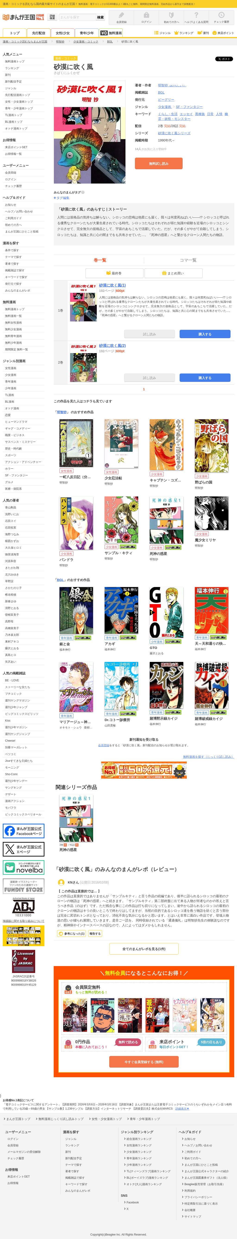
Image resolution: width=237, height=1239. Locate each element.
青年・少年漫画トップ (19, 108)
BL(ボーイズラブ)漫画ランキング (145, 1177)
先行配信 (38, 33)
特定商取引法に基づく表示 (199, 1203)
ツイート (226, 59)
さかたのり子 (13, 588)
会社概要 (188, 1210)
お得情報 (13, 1183)
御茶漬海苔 (12, 554)
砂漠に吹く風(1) (112, 285)
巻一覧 (100, 260)
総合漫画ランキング (137, 1139)
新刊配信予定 (13, 81)
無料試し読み (158, 163)
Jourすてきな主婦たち (19, 760)
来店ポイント (223, 33)
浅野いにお (12, 514)
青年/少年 (87, 33)
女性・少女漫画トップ (19, 101)
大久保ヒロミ (13, 547)
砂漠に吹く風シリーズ (174, 133)
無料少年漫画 (13, 342)
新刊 (202, 33)
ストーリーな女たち (17, 687)
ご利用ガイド (13, 218)
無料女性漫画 (13, 322)
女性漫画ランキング (137, 1145)
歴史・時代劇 (13, 448)
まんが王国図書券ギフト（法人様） (205, 1177)
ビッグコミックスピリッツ (21, 714)
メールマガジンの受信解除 (24, 1151)
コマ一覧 (188, 260)
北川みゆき (12, 574)
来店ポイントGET (16, 147)
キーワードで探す (16, 277)
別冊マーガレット (16, 747)
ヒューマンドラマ (16, 421)
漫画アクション (15, 801)
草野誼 (9, 581)
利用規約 (188, 1190)
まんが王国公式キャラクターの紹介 (205, 1171)
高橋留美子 (12, 628)
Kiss (7, 720)
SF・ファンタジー (16, 475)
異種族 (200, 114)
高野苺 (9, 621)
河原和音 (10, 561)
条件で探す (12, 250)
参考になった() (74, 933)
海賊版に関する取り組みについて (23, 921)
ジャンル (162, 33)
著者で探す (12, 263)
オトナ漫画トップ (16, 128)
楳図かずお (12, 541)
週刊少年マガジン (16, 727)
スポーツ (10, 455)
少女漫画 (10, 374)
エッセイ (186, 114)
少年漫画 (10, 388)
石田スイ (10, 521)
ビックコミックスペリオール (23, 814)
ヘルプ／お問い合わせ (19, 211)
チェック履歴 (13, 186)
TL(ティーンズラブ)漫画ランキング (147, 1171)
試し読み (149, 334)
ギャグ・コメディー (17, 428)
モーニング (12, 767)
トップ (14, 33)
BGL (60, 580)
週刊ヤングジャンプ (17, 734)
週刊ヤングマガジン (17, 700)
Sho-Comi (11, 774)
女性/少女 (63, 33)
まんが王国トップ (16, 1119)
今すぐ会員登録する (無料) (144, 1062)
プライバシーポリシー (196, 1197)
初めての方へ (13, 224)
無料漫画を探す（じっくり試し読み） (208, 757)
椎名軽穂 (10, 594)
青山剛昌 (10, 507)
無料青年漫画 (13, 336)
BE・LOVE (12, 680)
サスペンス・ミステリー (20, 442)
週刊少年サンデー (16, 781)
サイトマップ (191, 1216)
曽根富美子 (12, 614)
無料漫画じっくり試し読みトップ (59, 1119)
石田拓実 (10, 527)
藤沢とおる (12, 648)
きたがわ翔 (12, 567)
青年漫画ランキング (137, 1158)
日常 (210, 114)
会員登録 (10, 172)
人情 (219, 114)
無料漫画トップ (15, 61)
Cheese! (10, 740)
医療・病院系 (13, 488)
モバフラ (10, 807)
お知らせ (10, 204)
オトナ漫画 (12, 408)
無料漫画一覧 (13, 316)
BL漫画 (9, 401)
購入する (205, 334)
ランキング (183, 33)
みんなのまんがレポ (17, 290)
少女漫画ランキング (137, 1151)
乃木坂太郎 (12, 634)
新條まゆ (10, 601)
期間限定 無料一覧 (16, 349)
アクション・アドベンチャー (23, 462)
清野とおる (12, 608)
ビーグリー (166, 99)
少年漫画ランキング (137, 1164)
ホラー (9, 468)
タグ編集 (62, 198)
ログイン (10, 179)
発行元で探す (13, 283)
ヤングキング (13, 787)
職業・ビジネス (15, 435)
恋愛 (8, 415)
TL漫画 (9, 395)
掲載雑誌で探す (15, 270)
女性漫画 (10, 368)
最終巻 (114, 273)
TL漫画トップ (13, 115)
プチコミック (13, 693)
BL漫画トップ (13, 121)
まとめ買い (173, 273)
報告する (95, 933)
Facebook (131, 1202)
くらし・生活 (168, 114)
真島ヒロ (10, 655)
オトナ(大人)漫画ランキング (142, 1184)
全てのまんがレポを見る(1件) (143, 949)
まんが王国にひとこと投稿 (21, 231)
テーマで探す (13, 257)
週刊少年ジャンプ (16, 707)
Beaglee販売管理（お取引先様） (203, 1184)
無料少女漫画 (13, 329)
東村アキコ (12, 641)
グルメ (9, 482)
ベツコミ (10, 754)
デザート (10, 794)
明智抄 (172, 85)
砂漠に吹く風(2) (112, 346)
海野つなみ (12, 534)
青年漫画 (10, 381)
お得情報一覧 (13, 154)
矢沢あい (10, 661)
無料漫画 (111, 33)
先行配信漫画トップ (17, 95)
